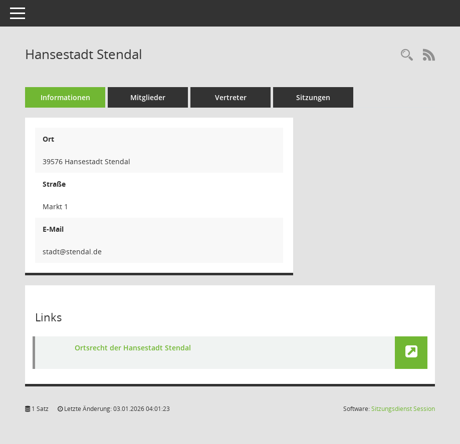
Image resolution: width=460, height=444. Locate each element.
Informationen (65, 97)
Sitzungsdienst (403, 408)
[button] (411, 352)
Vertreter (231, 97)
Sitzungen (313, 97)
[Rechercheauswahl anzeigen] (407, 55)
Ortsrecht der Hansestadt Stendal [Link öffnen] (133, 347)
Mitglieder (147, 97)
